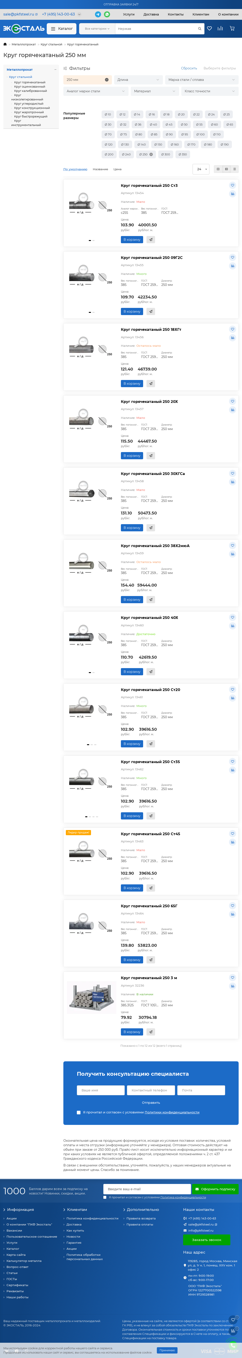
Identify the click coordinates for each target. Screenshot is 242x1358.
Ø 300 (165, 154)
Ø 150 (158, 144)
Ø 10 (108, 114)
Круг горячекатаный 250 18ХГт (151, 329)
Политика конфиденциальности (92, 1218)
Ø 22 (196, 114)
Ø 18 (166, 114)
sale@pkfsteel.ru (201, 1224)
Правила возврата (141, 1218)
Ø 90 (169, 134)
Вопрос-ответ (18, 1267)
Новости (73, 1236)
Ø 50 (184, 124)
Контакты (176, 14)
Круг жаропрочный (28, 112)
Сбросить (189, 68)
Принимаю (167, 1350)
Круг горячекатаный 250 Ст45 (150, 834)
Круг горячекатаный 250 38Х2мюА (155, 545)
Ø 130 (125, 144)
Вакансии (14, 1230)
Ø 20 (181, 114)
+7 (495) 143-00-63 (202, 1218)
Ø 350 (183, 154)
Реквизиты (15, 1291)
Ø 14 (137, 114)
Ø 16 (152, 114)
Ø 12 (122, 114)
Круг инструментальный (26, 123)
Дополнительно (141, 1209)
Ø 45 (169, 124)
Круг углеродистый (28, 103)
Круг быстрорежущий (30, 116)
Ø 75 (123, 134)
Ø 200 (109, 154)
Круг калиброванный (30, 91)
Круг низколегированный (27, 97)
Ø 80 (138, 134)
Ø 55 (199, 124)
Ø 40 (153, 124)
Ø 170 (191, 144)
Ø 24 (211, 114)
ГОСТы (12, 1279)
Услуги (129, 14)
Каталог (61, 29)
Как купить (75, 1230)
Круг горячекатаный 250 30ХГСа (153, 473)
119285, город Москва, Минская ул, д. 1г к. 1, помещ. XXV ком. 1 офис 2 (212, 1265)
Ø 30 (108, 124)
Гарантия (74, 1242)
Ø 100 (200, 134)
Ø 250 (143, 154)
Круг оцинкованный (29, 86)
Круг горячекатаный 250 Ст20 (150, 689)
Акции (12, 1218)
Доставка (151, 14)
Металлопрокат (24, 44)
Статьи (12, 1273)
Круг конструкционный (31, 108)
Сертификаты (17, 1285)
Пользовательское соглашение (32, 1236)
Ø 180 (208, 144)
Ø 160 (175, 144)
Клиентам (75, 1209)
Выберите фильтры (220, 68)
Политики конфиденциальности (172, 1112)
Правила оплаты (140, 1224)
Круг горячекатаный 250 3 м (149, 978)
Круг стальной (51, 44)
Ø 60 (214, 124)
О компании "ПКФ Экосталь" (29, 1224)
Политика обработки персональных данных (85, 1257)
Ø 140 (142, 144)
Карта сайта (16, 1254)
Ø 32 (123, 124)
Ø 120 (109, 144)
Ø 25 (226, 114)
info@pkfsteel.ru (200, 1230)
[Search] (159, 28)
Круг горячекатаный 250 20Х (149, 401)
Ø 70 (108, 134)
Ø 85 (154, 134)
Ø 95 (184, 134)
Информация (18, 1209)
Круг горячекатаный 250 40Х (149, 617)
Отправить (151, 1103)
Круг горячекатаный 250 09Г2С (152, 257)
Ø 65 (229, 124)
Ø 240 (126, 154)
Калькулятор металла (24, 1261)
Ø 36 (138, 124)
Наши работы (18, 1297)
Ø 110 (217, 134)
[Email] (147, 1189)
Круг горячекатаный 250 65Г (149, 906)
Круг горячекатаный (82, 44)
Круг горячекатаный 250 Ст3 (149, 185)
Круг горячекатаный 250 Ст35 (150, 762)
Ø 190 (225, 144)
